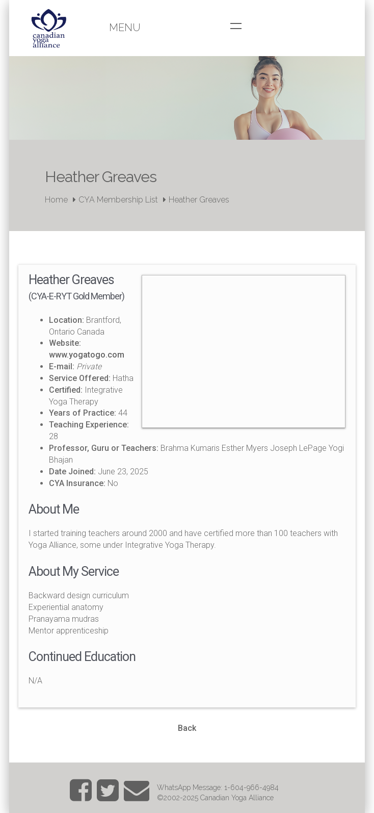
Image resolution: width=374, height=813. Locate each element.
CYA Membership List (118, 200)
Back (187, 728)
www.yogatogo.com (86, 355)
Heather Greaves (199, 200)
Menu (125, 27)
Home (56, 200)
